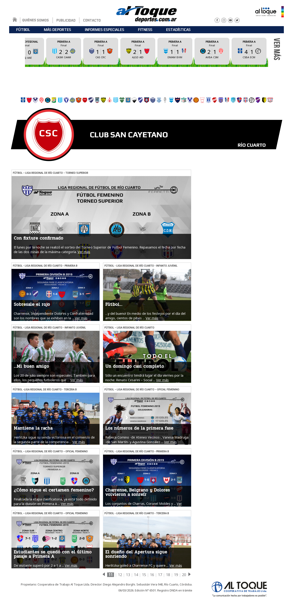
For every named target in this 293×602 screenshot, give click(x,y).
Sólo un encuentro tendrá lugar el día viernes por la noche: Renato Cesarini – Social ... (144, 377)
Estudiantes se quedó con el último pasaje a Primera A (53, 554)
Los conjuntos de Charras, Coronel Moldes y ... (140, 503)
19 (176, 574)
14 (136, 574)
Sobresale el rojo (32, 304)
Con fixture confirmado (38, 238)
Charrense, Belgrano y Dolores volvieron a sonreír (137, 492)
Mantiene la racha (33, 428)
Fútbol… (113, 304)
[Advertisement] (146, 80)
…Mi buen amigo (31, 366)
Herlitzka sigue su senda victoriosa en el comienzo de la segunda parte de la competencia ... (54, 439)
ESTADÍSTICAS (178, 30)
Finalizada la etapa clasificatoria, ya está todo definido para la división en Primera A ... (55, 501)
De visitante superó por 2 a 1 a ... (39, 565)
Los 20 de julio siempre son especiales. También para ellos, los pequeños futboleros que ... (54, 377)
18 (168, 574)
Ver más (84, 252)
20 (184, 574)
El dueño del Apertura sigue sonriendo (136, 554)
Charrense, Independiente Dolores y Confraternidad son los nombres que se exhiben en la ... (53, 315)
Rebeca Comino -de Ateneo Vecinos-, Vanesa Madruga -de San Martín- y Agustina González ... (146, 439)
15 (144, 574)
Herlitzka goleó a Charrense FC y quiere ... (136, 565)
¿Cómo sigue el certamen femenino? (54, 490)
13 (128, 574)
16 (152, 574)
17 (160, 574)
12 (120, 574)
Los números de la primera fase (139, 428)
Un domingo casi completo (134, 366)
